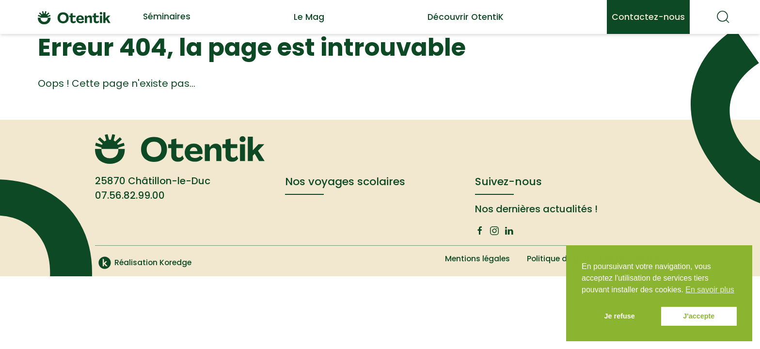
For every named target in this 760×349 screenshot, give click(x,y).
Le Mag (309, 17)
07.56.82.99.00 (130, 195)
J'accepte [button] (698, 316)
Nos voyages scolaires (345, 181)
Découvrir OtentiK (466, 17)
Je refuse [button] (619, 316)
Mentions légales (471, 258)
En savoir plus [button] (709, 290)
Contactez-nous (648, 17)
